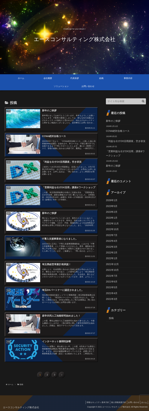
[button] (143, 101)
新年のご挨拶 (113, 121)
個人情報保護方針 (116, 403)
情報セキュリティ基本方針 (95, 403)
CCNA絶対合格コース (118, 131)
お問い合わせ (132, 403)
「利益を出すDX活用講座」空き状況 (125, 141)
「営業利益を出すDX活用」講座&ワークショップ (125, 153)
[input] (126, 101)
